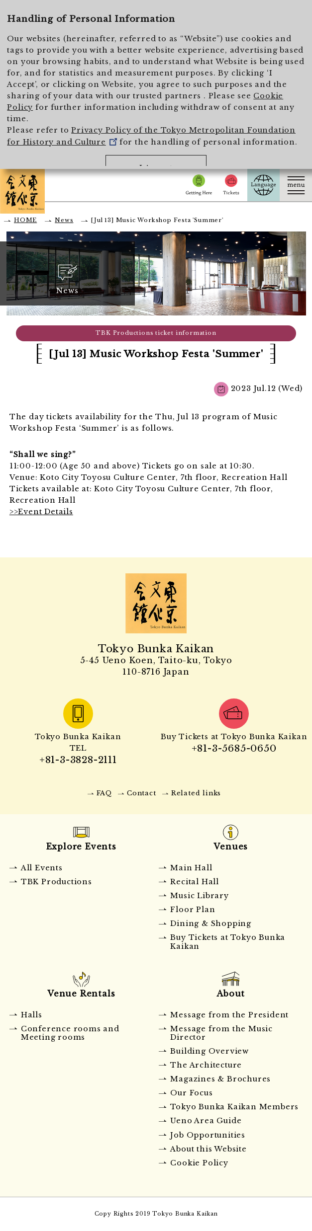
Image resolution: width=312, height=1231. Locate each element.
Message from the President (229, 1014)
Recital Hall (194, 881)
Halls (31, 1014)
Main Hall (191, 867)
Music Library (199, 895)
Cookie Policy (199, 1162)
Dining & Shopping (210, 923)
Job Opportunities (207, 1135)
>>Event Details (41, 511)
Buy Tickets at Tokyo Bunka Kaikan (227, 941)
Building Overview (209, 1051)
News (64, 220)
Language (263, 185)
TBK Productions (56, 881)
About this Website (208, 1149)
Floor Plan (192, 909)
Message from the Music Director (221, 1033)
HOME (25, 220)
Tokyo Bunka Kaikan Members (234, 1106)
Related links (196, 793)
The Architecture (206, 1065)
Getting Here (199, 185)
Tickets (231, 185)
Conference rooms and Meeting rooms (70, 1033)
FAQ (104, 793)
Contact (141, 793)
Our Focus (191, 1092)
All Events (42, 867)
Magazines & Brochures (220, 1079)
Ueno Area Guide (205, 1120)
